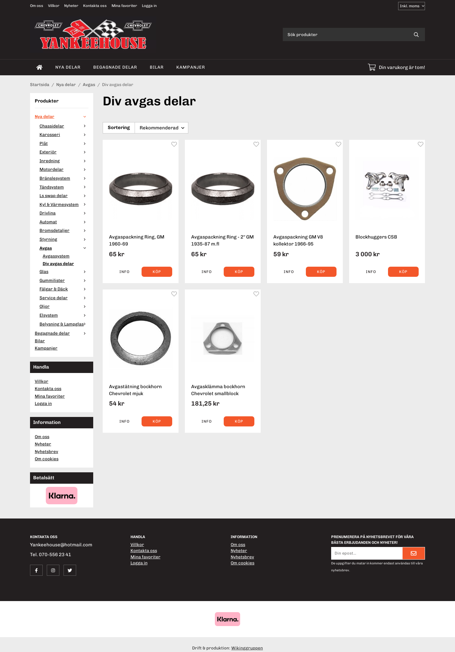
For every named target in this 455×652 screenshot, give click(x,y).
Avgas (63, 248)
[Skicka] (413, 553)
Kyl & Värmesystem (63, 204)
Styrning (63, 239)
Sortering (119, 127)
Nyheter (71, 5)
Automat (63, 221)
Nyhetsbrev (46, 451)
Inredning (63, 160)
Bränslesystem (63, 178)
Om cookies (46, 458)
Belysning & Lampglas (63, 323)
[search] (416, 34)
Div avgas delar (58, 263)
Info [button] (124, 272)
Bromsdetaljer (63, 230)
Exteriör (63, 151)
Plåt (63, 143)
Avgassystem (56, 255)
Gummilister (63, 280)
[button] (157, 272)
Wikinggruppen (247, 647)
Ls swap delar (63, 195)
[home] (39, 67)
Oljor (63, 306)
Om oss (36, 5)
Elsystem (63, 315)
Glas (63, 271)
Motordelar (63, 169)
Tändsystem (63, 186)
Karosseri (63, 134)
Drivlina (63, 212)
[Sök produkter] (345, 34)
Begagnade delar (115, 67)
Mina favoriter (124, 5)
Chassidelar (63, 125)
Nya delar (68, 67)
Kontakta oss (95, 5)
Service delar (63, 297)
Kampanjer (190, 67)
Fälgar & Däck (63, 288)
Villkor (53, 5)
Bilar (157, 67)
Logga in (149, 5)
